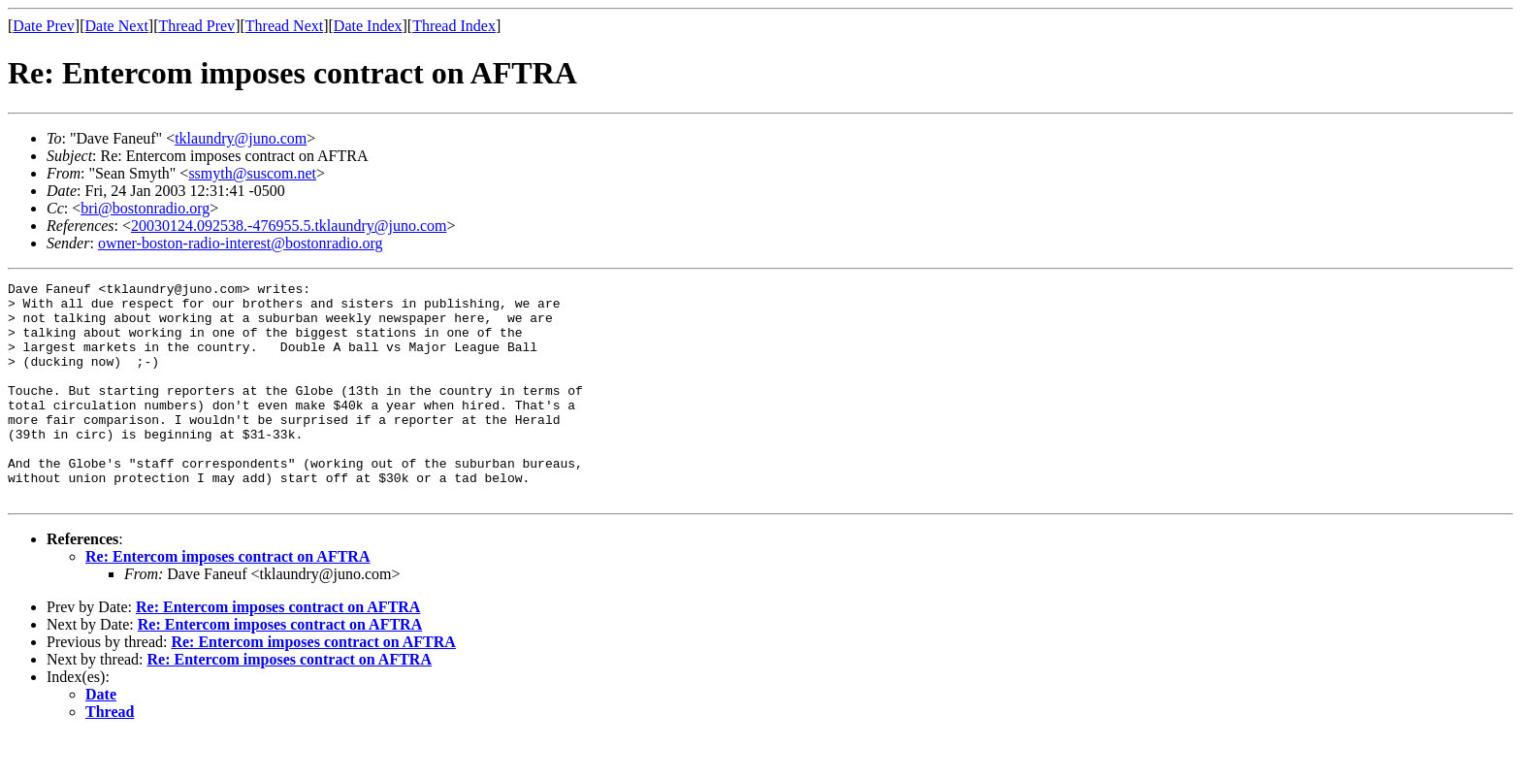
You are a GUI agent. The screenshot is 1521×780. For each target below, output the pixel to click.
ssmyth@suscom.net (252, 173)
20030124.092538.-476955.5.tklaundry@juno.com (288, 225)
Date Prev (44, 25)
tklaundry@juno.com (241, 138)
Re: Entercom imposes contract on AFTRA (227, 600)
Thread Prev (196, 25)
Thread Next (284, 25)
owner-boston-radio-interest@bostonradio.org (240, 243)
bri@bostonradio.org (145, 208)
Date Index (368, 25)
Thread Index (454, 25)
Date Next (116, 25)
